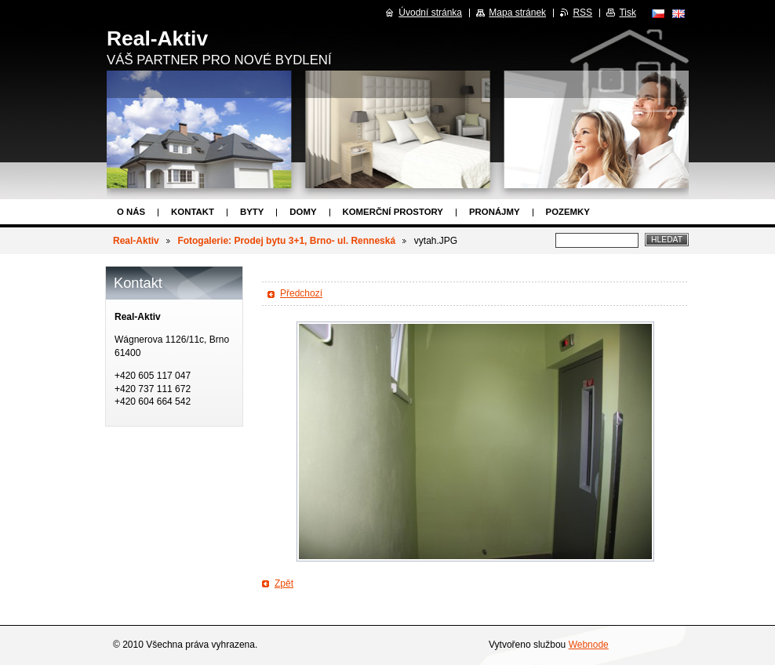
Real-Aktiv (136, 240)
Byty (252, 211)
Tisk (627, 12)
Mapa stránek (517, 12)
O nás (131, 211)
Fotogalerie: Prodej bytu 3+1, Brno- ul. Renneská (286, 240)
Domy (302, 211)
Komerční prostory (393, 211)
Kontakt (192, 211)
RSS (582, 12)
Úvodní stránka (430, 12)
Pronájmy (494, 211)
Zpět (284, 583)
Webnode (589, 644)
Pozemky (568, 211)
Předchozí (301, 293)
